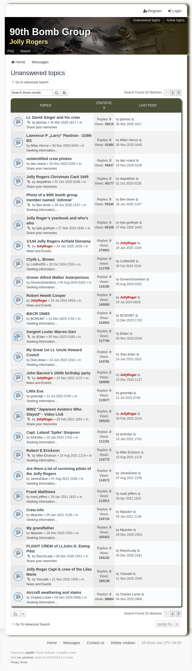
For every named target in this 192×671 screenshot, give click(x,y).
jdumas (41, 122)
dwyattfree (43, 182)
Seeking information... (41, 150)
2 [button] (172, 92)
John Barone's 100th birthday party (58, 373)
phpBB (30, 652)
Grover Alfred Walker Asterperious (57, 277)
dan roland (38, 164)
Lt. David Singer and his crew (53, 117)
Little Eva (34, 391)
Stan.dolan (38, 360)
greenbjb (37, 396)
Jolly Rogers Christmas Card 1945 (57, 177)
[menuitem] (15, 662)
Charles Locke (41, 597)
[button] (178, 92)
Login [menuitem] (174, 11)
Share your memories (41, 127)
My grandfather (40, 528)
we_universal (25, 657)
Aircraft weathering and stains (53, 592)
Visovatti (42, 579)
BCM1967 (38, 319)
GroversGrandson (43, 282)
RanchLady (44, 556)
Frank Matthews (40, 492)
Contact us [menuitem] (95, 643)
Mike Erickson (46, 455)
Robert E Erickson (43, 450)
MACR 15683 (38, 314)
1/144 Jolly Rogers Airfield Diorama (58, 241)
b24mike (37, 437)
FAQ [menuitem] (10, 51)
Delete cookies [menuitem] (123, 643)
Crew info (35, 510)
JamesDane (39, 479)
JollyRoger (44, 246)
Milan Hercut (39, 146)
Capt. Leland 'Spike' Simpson (53, 432)
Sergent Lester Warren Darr (51, 332)
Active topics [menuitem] (176, 20)
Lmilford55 (38, 264)
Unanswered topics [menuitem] (146, 20)
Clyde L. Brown (40, 259)
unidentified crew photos (49, 159)
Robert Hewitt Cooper (46, 295)
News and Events (38, 251)
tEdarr (40, 337)
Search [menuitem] (25, 51)
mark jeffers (39, 497)
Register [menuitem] (152, 11)
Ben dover (43, 205)
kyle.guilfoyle (45, 228)
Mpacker (37, 515)
